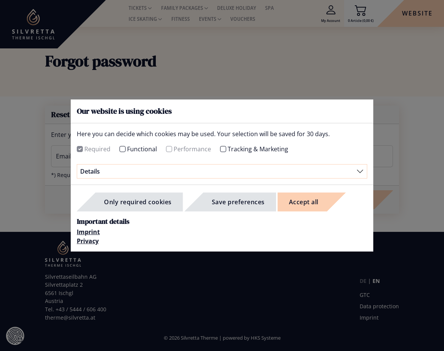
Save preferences (238, 202)
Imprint (88, 232)
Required (97, 149)
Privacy (88, 241)
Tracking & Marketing (258, 149)
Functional (142, 149)
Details (90, 171)
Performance (192, 149)
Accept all (303, 202)
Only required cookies (138, 202)
